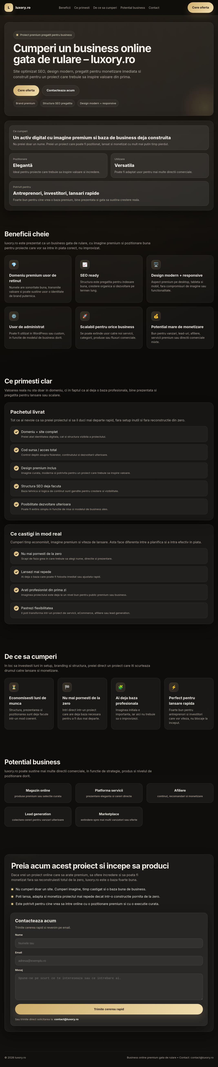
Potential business (133, 7)
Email (18, 956)
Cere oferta (200, 7)
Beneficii (65, 7)
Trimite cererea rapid (109, 1013)
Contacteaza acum (61, 90)
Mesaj (19, 974)
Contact (154, 7)
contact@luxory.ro (66, 1023)
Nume (19, 938)
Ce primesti (82, 7)
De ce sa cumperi (105, 7)
